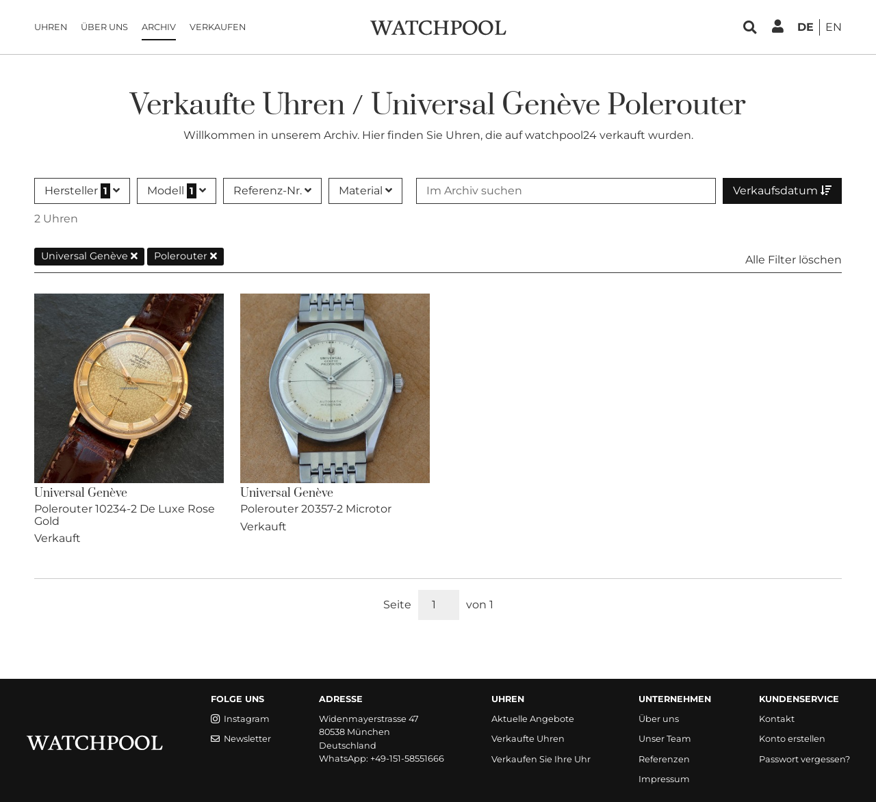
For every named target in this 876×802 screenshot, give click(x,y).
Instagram (240, 719)
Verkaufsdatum (782, 190)
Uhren (50, 27)
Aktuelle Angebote (532, 719)
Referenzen (664, 759)
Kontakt (777, 719)
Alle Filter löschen (793, 259)
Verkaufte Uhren (528, 739)
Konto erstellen (792, 739)
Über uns (104, 27)
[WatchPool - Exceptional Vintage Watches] (438, 26)
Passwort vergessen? (804, 759)
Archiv (159, 27)
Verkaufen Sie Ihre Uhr (541, 759)
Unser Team (665, 739)
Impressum (664, 779)
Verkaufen (218, 27)
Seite (397, 604)
